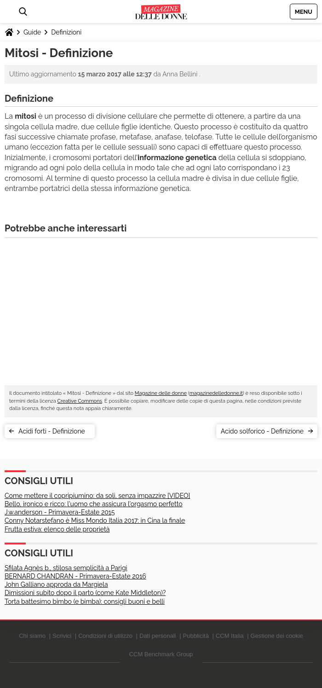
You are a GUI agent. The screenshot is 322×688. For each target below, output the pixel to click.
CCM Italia (230, 635)
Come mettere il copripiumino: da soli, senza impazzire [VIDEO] (97, 495)
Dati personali (157, 635)
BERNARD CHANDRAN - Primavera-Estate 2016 (75, 576)
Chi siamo (32, 635)
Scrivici (61, 635)
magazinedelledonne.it (216, 393)
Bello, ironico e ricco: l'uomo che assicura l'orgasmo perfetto (94, 504)
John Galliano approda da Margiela (56, 584)
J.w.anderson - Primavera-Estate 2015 (60, 512)
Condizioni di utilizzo (105, 635)
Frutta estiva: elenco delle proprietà (57, 529)
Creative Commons (80, 401)
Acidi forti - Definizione (54, 431)
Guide (32, 32)
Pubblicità (196, 635)
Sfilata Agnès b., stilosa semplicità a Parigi (66, 568)
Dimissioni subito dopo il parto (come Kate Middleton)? (85, 592)
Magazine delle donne (161, 393)
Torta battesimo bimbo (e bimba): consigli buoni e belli (85, 601)
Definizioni (66, 32)
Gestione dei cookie (277, 635)
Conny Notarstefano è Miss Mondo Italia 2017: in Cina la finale (95, 520)
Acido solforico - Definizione (262, 431)
